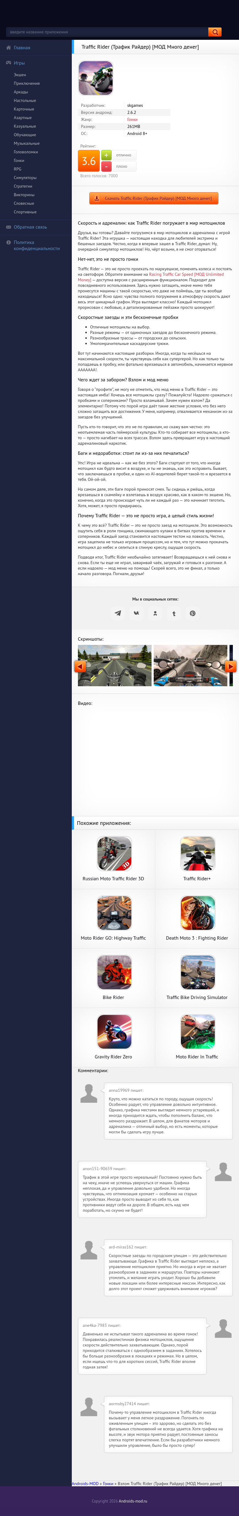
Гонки (19, 160)
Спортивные (25, 212)
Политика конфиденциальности (33, 245)
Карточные (24, 109)
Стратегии (23, 186)
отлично (116, 155)
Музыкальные (27, 143)
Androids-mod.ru (133, 1501)
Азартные (23, 117)
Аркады (21, 92)
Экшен (20, 74)
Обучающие (25, 134)
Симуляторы (25, 177)
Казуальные (25, 126)
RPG (17, 169)
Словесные (24, 203)
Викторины (24, 194)
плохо (114, 166)
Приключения (27, 83)
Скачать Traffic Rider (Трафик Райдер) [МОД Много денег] (158, 198)
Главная (18, 47)
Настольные (25, 100)
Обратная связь (26, 227)
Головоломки (26, 152)
